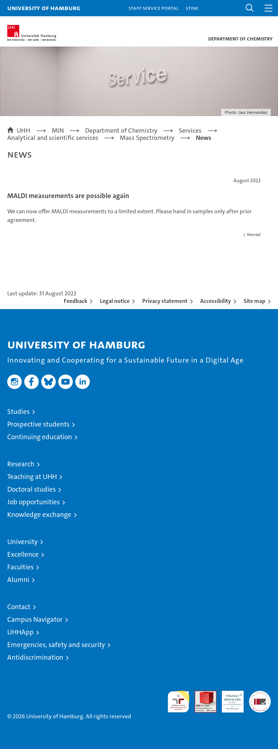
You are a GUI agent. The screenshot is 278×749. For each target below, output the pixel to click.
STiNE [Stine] (192, 8)
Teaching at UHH (32, 476)
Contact (18, 606)
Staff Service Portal (153, 8)
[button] (250, 8)
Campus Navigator (35, 619)
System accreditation (260, 698)
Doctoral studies (31, 489)
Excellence (23, 554)
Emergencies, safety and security (56, 644)
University (22, 541)
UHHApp (20, 632)
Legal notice (115, 301)
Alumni (18, 579)
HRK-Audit (229, 698)
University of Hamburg (43, 7)
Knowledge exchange (39, 514)
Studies (18, 411)
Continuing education (39, 436)
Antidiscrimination (35, 657)
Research (20, 463)
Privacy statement (165, 301)
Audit (201, 694)
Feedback (75, 301)
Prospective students (38, 424)
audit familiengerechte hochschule (178, 701)
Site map (254, 301)
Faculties (20, 567)
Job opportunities (33, 501)
